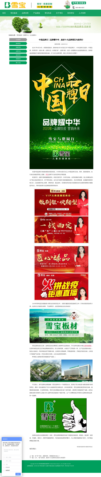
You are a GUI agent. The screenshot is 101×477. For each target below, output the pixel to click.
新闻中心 (26, 35)
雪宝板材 (19, 35)
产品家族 (36, 13)
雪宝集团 (13, 13)
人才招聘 (82, 13)
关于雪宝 (59, 13)
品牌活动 (18, 51)
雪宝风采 (48, 13)
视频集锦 (18, 58)
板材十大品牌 (45, 465)
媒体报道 (18, 43)
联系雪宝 (70, 13)
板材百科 (18, 55)
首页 (4, 13)
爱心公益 (18, 62)
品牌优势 (25, 13)
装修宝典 (18, 47)
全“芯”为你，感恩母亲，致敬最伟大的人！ (47, 456)
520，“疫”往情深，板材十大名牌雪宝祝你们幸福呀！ (50, 457)
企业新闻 (33, 35)
